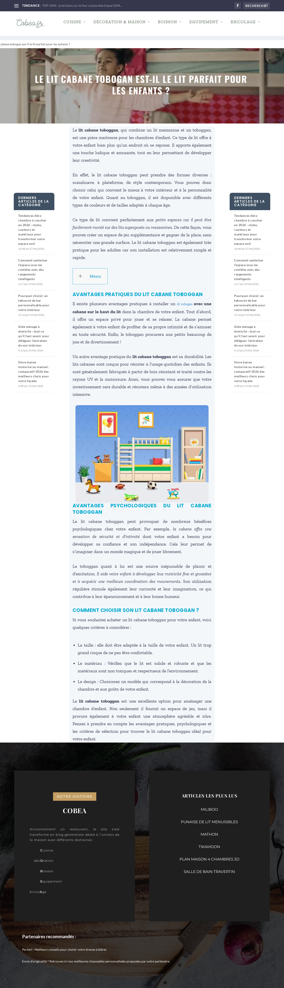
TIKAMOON (209, 843)
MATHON (209, 830)
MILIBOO (209, 805)
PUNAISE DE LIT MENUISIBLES (209, 818)
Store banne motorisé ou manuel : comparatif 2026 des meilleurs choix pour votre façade (33, 367)
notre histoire (75, 792)
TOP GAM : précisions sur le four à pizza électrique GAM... (82, 5)
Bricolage (243, 25)
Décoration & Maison (119, 25)
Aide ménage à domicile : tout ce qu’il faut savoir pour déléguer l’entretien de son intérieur (33, 332)
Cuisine (72, 25)
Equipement (203, 25)
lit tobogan (184, 300)
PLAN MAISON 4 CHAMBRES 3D (209, 855)
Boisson (167, 25)
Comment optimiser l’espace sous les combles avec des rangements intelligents (33, 265)
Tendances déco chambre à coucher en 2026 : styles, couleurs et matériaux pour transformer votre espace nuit (32, 225)
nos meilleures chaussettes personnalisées (97, 957)
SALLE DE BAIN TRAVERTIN (209, 867)
